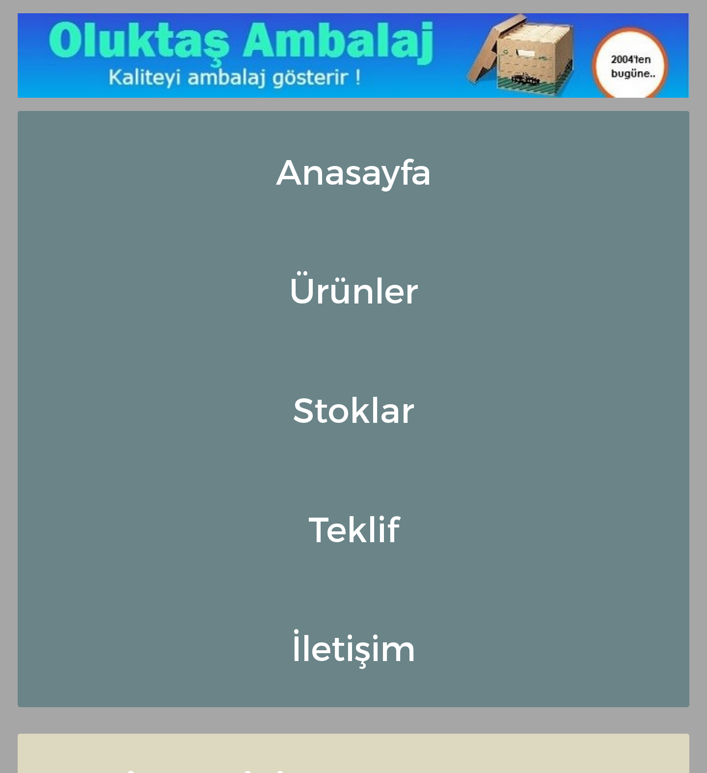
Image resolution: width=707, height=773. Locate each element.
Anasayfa (354, 171)
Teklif (353, 528)
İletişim (353, 647)
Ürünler (353, 289)
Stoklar (353, 409)
